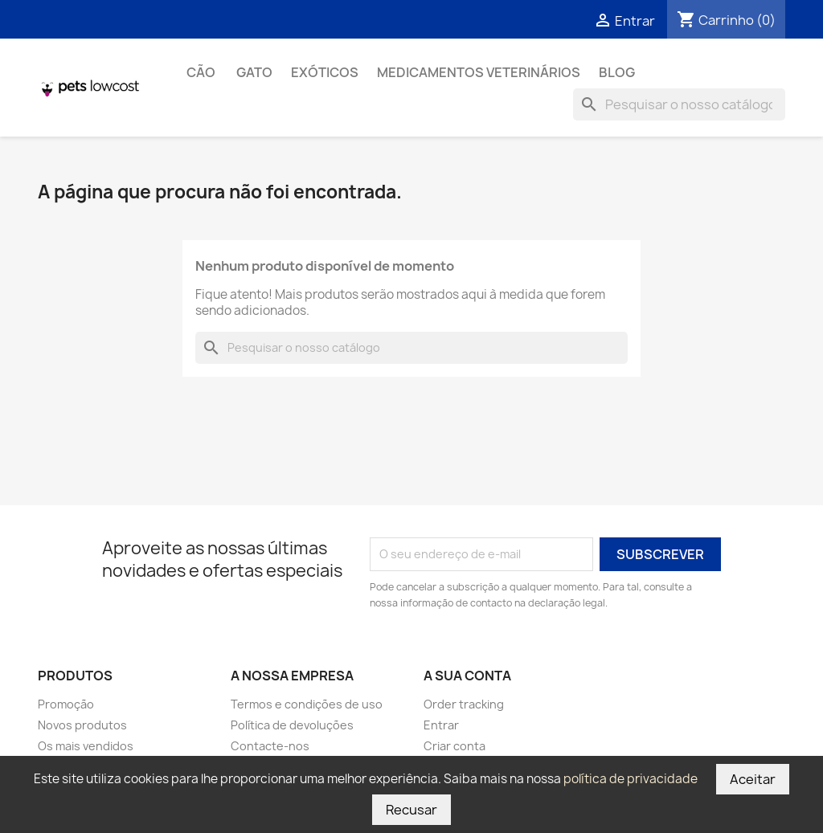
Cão (202, 72)
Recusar (411, 810)
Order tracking (464, 704)
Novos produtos (82, 725)
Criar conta (454, 745)
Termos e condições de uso (307, 704)
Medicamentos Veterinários (478, 72)
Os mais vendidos (85, 745)
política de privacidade (630, 778)
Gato (254, 72)
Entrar (441, 725)
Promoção (66, 704)
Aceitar (753, 779)
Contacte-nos (270, 745)
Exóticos (324, 72)
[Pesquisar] (679, 104)
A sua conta (467, 675)
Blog (617, 72)
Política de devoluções (292, 725)
